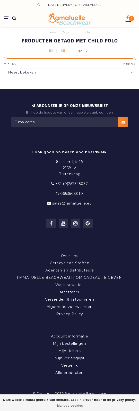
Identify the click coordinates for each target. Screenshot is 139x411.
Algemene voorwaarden (70, 306)
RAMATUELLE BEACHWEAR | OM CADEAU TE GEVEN (69, 277)
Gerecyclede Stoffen (69, 263)
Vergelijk (69, 365)
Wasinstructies (69, 285)
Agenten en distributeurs (69, 270)
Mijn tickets (69, 351)
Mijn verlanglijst (69, 358)
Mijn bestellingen (69, 343)
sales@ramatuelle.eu (72, 203)
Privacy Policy (69, 314)
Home (52, 32)
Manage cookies (70, 405)
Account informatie (69, 336)
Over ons (69, 256)
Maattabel (69, 292)
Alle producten (69, 372)
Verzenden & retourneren (69, 299)
